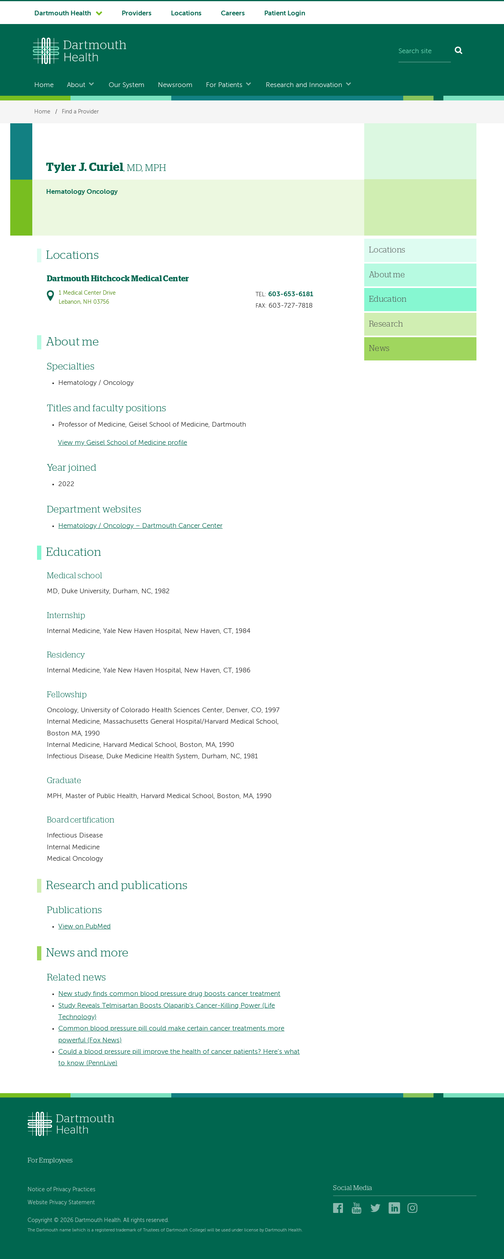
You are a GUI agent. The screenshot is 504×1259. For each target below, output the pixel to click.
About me (387, 275)
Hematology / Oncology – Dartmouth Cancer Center (140, 526)
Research (386, 324)
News (379, 349)
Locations (186, 13)
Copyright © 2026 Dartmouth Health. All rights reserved (98, 1220)
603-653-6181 (290, 294)
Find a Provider (80, 112)
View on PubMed (84, 926)
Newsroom (175, 85)
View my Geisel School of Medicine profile (122, 443)
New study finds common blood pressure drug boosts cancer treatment (169, 994)
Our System (127, 85)
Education (388, 299)
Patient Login (284, 13)
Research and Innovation (304, 85)
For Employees (50, 1160)
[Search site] (424, 52)
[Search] (459, 52)
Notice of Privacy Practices (61, 1189)
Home (44, 85)
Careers (233, 13)
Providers (137, 13)
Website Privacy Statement (61, 1202)
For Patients (224, 85)
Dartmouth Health (62, 13)
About (76, 85)
